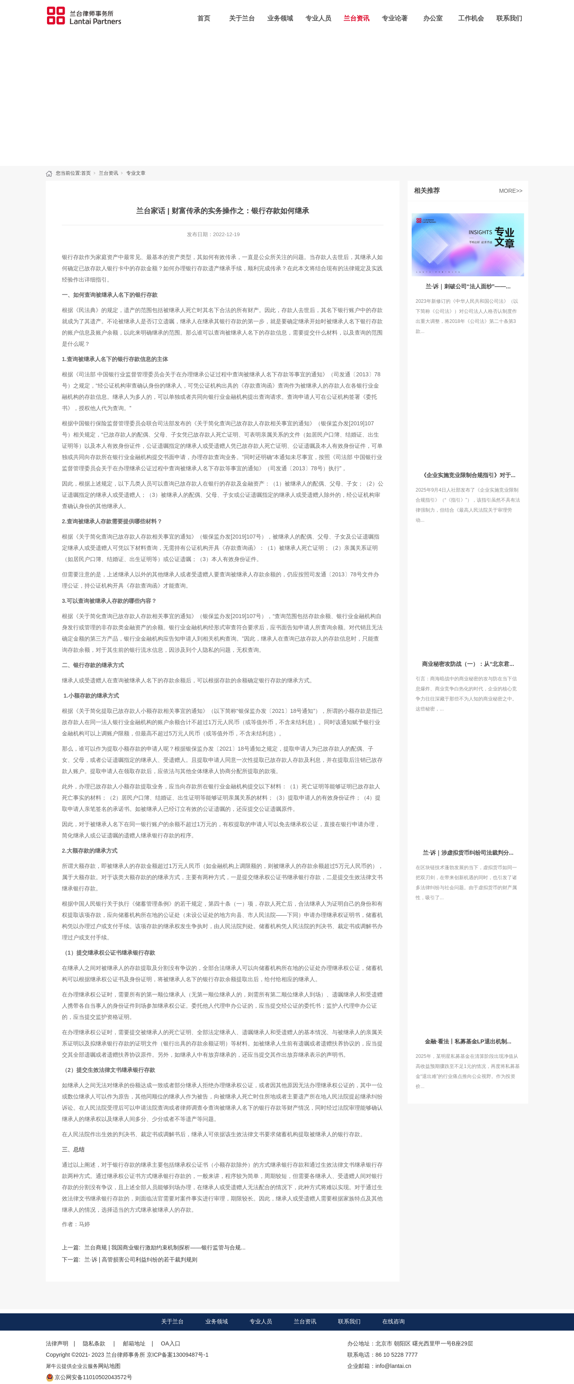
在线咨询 (393, 1321)
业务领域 (280, 18)
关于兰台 (242, 18)
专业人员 (318, 18)
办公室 (433, 18)
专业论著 (395, 18)
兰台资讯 (356, 18)
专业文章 (136, 173)
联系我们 (509, 18)
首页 (203, 18)
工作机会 (471, 18)
